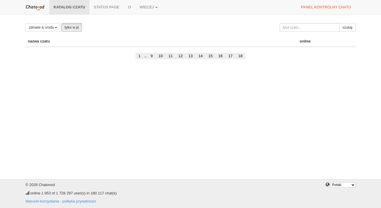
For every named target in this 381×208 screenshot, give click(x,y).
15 (210, 56)
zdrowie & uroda (43, 27)
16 (220, 56)
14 (200, 56)
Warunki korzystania (42, 201)
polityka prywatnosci (79, 201)
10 (161, 56)
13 (190, 56)
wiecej (149, 7)
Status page (106, 7)
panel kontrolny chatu (326, 7)
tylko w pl (72, 27)
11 (170, 56)
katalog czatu (69, 7)
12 (180, 56)
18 (240, 56)
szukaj (347, 27)
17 (230, 56)
